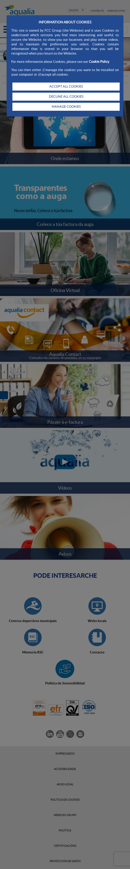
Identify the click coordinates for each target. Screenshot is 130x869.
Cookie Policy (99, 62)
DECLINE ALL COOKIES (66, 96)
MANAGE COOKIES (66, 106)
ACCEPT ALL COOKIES (66, 86)
